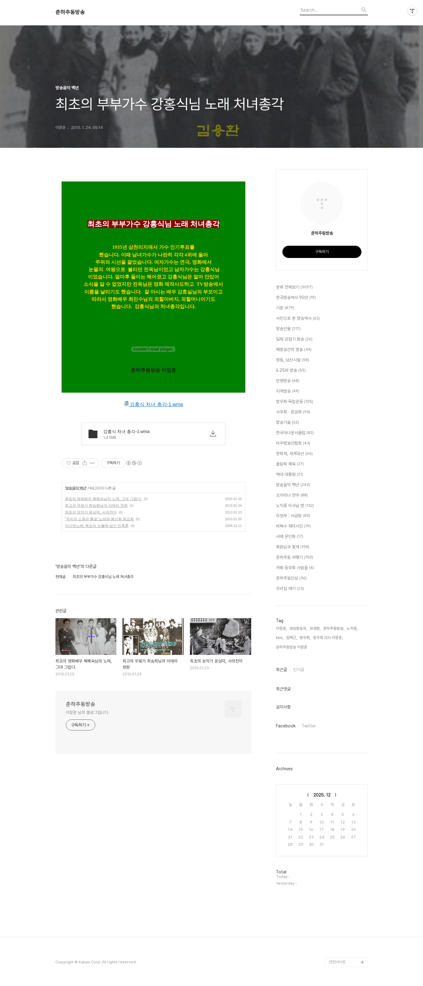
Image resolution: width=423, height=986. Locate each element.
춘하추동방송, (333, 628)
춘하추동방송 (70, 12)
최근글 (281, 669)
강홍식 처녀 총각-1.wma (153, 404)
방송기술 (287, 423)
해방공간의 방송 (294, 350)
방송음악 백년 (75, 488)
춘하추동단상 (291, 578)
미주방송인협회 (293, 443)
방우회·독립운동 (294, 402)
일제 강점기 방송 (294, 339)
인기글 (298, 669)
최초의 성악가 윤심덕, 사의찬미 (91, 512)
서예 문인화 (289, 537)
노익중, (352, 628)
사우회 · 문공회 (293, 412)
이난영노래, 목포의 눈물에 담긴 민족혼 (97, 526)
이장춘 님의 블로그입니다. (88, 712)
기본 (285, 308)
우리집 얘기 (290, 589)
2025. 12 (321, 795)
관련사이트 (337, 962)
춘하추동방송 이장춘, (292, 647)
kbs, (280, 637)
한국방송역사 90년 (296, 298)
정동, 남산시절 (292, 360)
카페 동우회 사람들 (295, 568)
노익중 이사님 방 (295, 506)
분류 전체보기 (294, 287)
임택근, (291, 637)
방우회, (305, 637)
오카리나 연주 (292, 495)
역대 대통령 (289, 475)
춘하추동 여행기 (294, 558)
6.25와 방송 (291, 371)
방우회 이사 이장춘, (328, 637)
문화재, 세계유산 (294, 454)
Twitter (309, 725)
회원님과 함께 (292, 547)
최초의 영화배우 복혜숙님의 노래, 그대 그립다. (103, 499)
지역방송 (287, 391)
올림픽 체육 (290, 464)
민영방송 (287, 381)
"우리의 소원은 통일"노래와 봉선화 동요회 (99, 519)
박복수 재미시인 (293, 526)
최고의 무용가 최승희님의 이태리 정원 (96, 505)
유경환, (315, 628)
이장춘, (281, 628)
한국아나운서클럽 (295, 433)
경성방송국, (298, 628)
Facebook (286, 725)
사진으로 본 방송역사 (298, 319)
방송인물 (288, 329)
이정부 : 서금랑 (293, 516)
